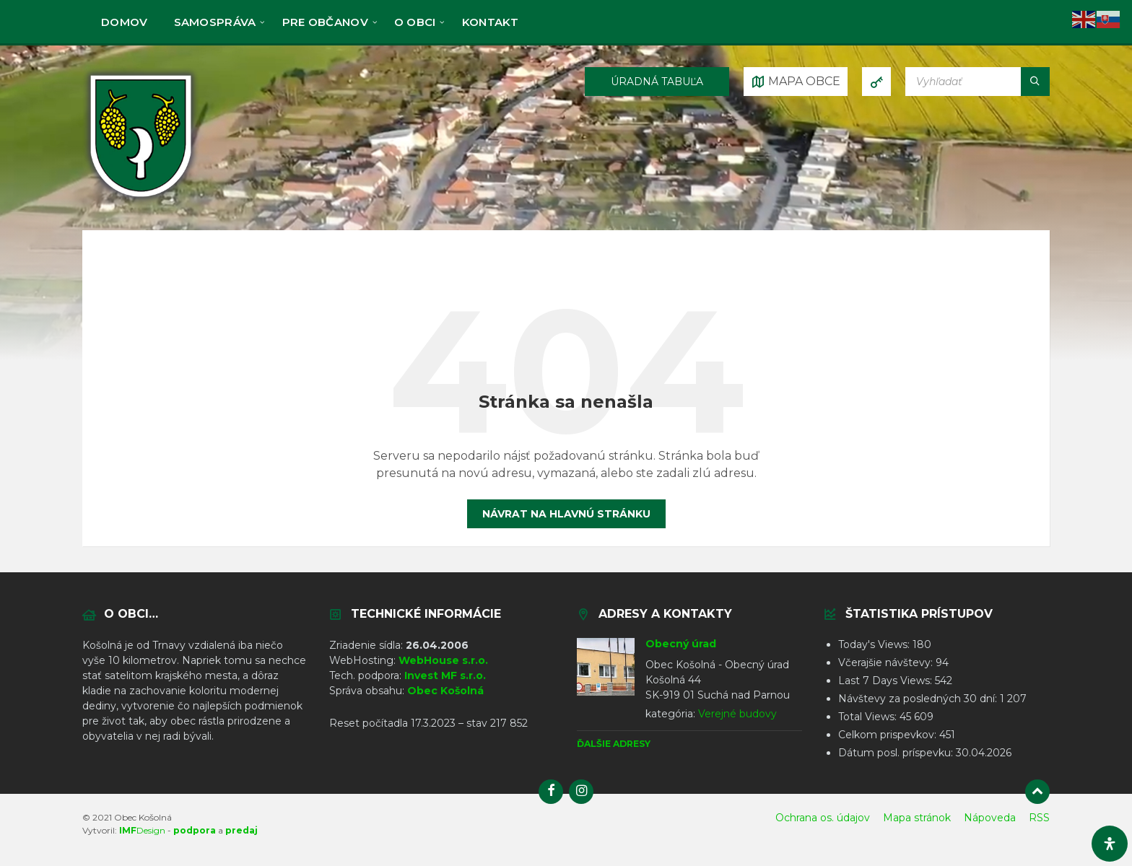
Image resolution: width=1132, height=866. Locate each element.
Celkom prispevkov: (888, 734)
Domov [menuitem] (124, 22)
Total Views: (869, 716)
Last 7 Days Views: (886, 680)
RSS (1039, 817)
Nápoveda (990, 817)
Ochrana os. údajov (822, 817)
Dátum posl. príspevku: (897, 752)
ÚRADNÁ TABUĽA (657, 81)
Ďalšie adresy (613, 743)
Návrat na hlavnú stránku (566, 513)
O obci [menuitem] (415, 22)
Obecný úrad (680, 643)
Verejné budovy (737, 713)
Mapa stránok (917, 817)
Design (142, 830)
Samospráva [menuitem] (215, 22)
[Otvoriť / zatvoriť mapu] (796, 81)
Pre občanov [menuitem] (325, 22)
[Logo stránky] (140, 201)
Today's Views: (875, 644)
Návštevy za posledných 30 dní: (919, 698)
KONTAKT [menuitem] (490, 22)
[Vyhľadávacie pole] (977, 81)
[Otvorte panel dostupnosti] (1110, 844)
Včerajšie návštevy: (887, 662)
